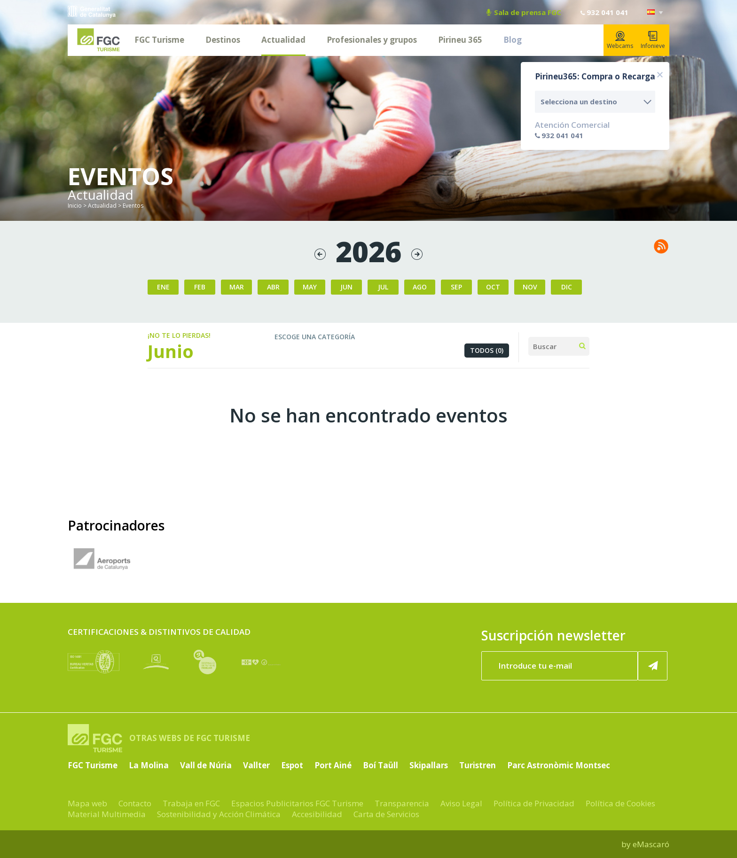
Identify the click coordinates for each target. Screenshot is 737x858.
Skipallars (428, 765)
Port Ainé (333, 765)
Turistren (477, 765)
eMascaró (651, 844)
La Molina (149, 765)
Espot (292, 765)
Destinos (222, 39)
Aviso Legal (461, 803)
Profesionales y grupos (372, 39)
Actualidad (283, 39)
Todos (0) (486, 350)
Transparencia (402, 803)
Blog (512, 39)
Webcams (620, 40)
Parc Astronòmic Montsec (558, 765)
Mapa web (87, 803)
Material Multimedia (107, 814)
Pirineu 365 (460, 39)
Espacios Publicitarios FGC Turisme (297, 803)
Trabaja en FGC (191, 803)
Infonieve (653, 40)
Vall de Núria (206, 765)
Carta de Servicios (386, 814)
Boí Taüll (380, 765)
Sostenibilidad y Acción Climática (219, 814)
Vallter (256, 765)
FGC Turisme (159, 39)
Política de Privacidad (534, 803)
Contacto (134, 803)
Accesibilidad (317, 814)
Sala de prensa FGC (523, 12)
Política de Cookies (620, 803)
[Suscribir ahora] (653, 666)
